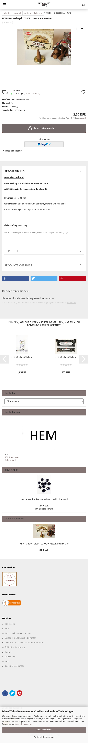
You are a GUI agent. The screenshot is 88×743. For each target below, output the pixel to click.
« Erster (7, 13)
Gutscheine (10, 656)
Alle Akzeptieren (44, 729)
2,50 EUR (44, 550)
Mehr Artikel (10, 460)
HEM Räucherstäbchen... (22, 357)
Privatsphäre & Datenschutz (18, 633)
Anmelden (71, 302)
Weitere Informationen (44, 737)
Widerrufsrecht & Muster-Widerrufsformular (25, 642)
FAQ (7, 661)
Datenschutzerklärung (24, 724)
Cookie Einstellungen (14, 666)
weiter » (27, 13)
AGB (7, 628)
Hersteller (12, 251)
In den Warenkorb (41, 128)
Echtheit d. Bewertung (15, 647)
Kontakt (8, 652)
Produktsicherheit (18, 265)
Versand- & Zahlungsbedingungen (20, 638)
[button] (15, 278)
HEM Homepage (11, 457)
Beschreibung (14, 171)
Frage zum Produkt (13, 151)
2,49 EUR (44, 505)
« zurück (17, 13)
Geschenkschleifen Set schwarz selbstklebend (44, 499)
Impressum (10, 624)
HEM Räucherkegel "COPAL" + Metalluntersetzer (44, 543)
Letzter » (38, 13)
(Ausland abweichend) (32, 94)
